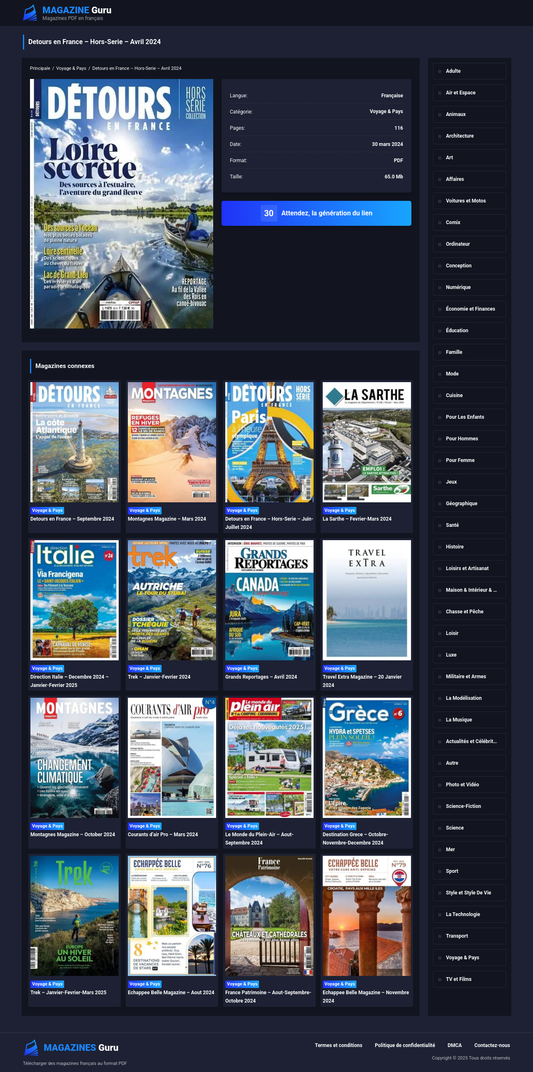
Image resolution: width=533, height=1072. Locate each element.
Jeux (451, 482)
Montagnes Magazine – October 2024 (72, 834)
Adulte (453, 71)
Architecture (460, 136)
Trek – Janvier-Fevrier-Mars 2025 (68, 992)
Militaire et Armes (466, 676)
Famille (454, 352)
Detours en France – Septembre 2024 (72, 519)
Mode (452, 374)
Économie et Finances (470, 309)
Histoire (454, 547)
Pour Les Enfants (465, 417)
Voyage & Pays (462, 958)
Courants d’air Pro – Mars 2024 (163, 834)
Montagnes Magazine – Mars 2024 (167, 519)
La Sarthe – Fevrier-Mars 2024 (357, 519)
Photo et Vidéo (462, 785)
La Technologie (463, 914)
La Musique (459, 720)
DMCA (455, 1045)
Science (455, 828)
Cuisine (454, 395)
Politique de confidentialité (405, 1045)
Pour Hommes (462, 439)
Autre (452, 763)
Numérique (458, 287)
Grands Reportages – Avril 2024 (261, 677)
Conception (459, 266)
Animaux (456, 114)
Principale (40, 68)
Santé (452, 525)
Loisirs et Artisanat (467, 568)
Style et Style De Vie (468, 893)
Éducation (457, 330)
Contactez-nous (492, 1045)
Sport (452, 871)
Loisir (452, 633)
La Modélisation (464, 698)
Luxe (451, 655)
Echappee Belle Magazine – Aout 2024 (171, 992)
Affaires (455, 179)
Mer (450, 849)
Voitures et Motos (466, 201)
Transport (457, 936)
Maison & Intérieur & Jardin (476, 590)
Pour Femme (460, 460)
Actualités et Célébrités (472, 741)
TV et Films (458, 979)
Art (449, 158)
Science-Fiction (463, 806)
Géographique (462, 503)
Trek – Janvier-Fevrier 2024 (159, 677)
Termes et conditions (338, 1045)
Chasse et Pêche (464, 612)
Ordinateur (458, 244)
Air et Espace (461, 93)
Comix (453, 222)
